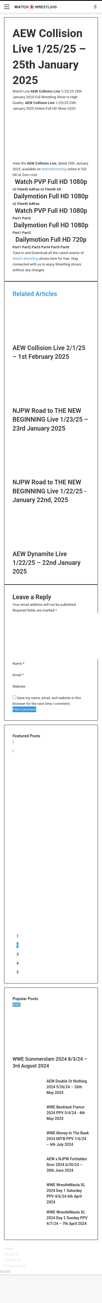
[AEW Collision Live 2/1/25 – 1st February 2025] (51, 341)
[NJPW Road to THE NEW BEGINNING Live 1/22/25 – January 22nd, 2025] (51, 475)
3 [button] (17, 954)
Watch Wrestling (25, 259)
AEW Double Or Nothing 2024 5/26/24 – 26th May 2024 (67, 1087)
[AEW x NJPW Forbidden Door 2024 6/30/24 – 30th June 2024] (27, 1175)
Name (18, 663)
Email (18, 675)
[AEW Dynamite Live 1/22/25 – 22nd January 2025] (51, 547)
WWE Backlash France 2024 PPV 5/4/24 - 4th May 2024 (66, 1113)
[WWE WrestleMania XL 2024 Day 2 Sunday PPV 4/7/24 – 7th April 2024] (27, 1229)
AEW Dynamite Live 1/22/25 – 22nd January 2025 (47, 562)
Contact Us (12, 1260)
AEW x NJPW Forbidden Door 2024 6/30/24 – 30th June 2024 (67, 1165)
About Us (11, 1254)
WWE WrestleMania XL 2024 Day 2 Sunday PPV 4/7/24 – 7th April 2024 (67, 1218)
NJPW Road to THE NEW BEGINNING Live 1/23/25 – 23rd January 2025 (50, 419)
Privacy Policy (15, 1266)
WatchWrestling (54, 169)
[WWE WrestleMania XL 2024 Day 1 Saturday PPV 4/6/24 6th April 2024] (27, 1201)
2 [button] (17, 945)
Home (9, 1249)
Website (19, 686)
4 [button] (17, 963)
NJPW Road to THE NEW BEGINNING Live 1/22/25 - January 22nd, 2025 (49, 491)
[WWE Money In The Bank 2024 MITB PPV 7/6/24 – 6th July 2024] (27, 1149)
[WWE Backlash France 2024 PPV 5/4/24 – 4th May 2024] (27, 1124)
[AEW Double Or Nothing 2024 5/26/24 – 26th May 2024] (27, 1098)
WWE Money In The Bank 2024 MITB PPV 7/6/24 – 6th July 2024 (68, 1139)
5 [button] (17, 972)
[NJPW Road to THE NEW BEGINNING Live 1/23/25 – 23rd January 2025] (51, 404)
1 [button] (17, 936)
